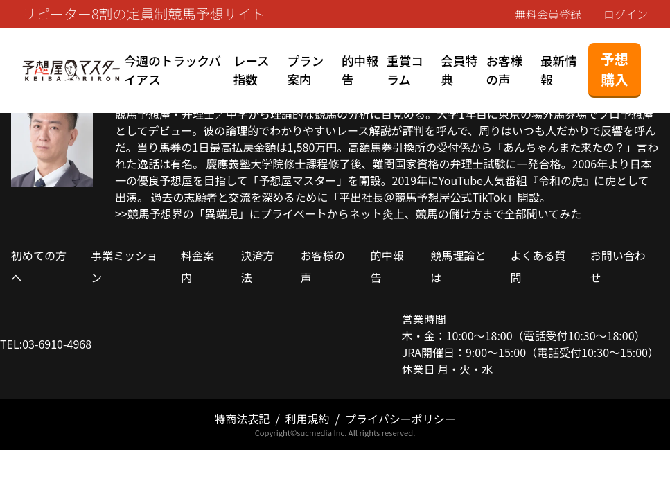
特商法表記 (242, 418)
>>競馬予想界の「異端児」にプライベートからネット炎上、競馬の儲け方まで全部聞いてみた (348, 213)
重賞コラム (405, 69)
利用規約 (307, 418)
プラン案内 (305, 69)
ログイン (625, 14)
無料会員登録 (548, 14)
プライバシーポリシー (400, 418)
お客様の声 (504, 69)
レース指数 (251, 69)
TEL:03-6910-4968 (45, 343)
